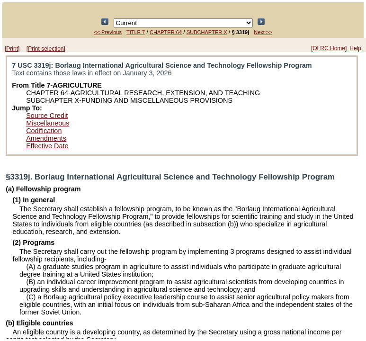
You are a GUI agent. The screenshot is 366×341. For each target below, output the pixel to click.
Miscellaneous (47, 123)
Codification (44, 131)
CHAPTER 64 (166, 32)
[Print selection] (46, 48)
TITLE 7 (135, 32)
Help (355, 48)
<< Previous (108, 32)
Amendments (46, 138)
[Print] (12, 48)
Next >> (263, 32)
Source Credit (47, 115)
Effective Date (47, 146)
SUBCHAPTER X (207, 32)
